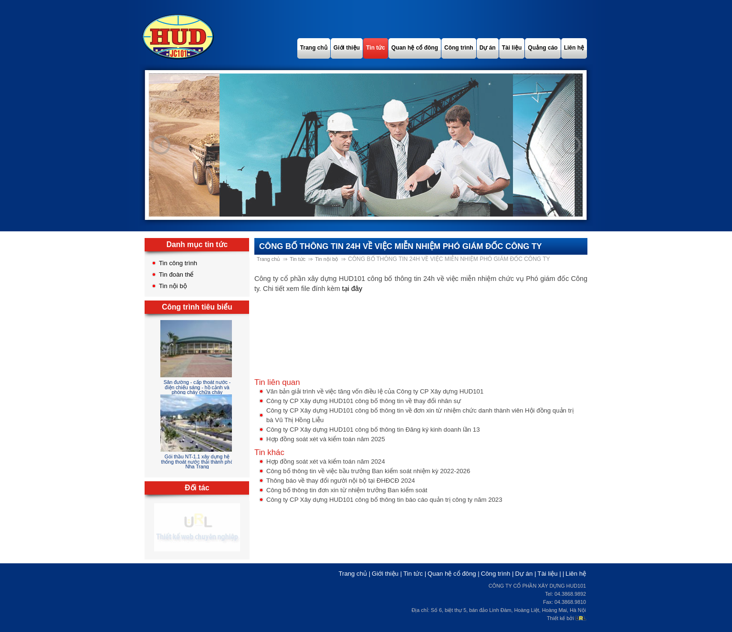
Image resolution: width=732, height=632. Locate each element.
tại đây (352, 288)
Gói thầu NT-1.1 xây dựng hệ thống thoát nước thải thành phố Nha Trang (197, 461)
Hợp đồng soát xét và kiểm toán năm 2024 (325, 461)
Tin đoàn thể (176, 274)
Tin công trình (178, 263)
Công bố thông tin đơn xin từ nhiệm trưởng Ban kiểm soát (347, 490)
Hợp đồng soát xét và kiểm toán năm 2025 (325, 439)
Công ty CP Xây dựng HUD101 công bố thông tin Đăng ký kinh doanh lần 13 (373, 429)
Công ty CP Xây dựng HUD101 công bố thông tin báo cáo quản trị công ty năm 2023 (384, 499)
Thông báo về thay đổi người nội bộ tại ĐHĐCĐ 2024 (340, 480)
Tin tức (297, 259)
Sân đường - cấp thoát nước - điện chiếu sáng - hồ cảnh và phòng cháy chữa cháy (197, 387)
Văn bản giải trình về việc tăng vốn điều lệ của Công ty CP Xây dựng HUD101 (374, 391)
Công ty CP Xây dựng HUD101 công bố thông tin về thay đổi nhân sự (363, 400)
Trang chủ (268, 259)
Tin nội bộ (173, 286)
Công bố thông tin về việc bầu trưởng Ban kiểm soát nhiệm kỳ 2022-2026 (368, 471)
